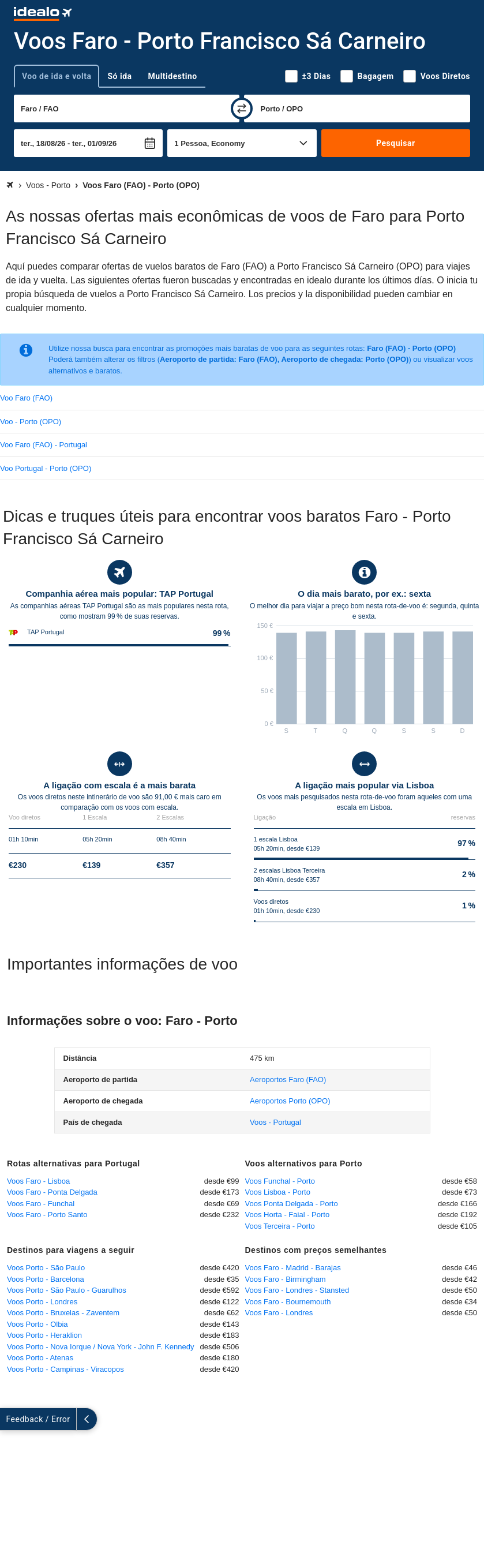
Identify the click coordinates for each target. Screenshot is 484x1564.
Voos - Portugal (275, 1122)
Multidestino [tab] (172, 76)
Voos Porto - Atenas (40, 1357)
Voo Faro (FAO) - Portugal (43, 444)
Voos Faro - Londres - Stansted (297, 1290)
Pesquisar (395, 143)
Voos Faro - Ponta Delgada (52, 1192)
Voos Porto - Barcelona (45, 1279)
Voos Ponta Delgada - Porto (291, 1203)
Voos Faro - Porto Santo (47, 1214)
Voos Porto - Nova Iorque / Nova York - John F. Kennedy (100, 1346)
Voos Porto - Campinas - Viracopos (65, 1369)
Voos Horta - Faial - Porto (287, 1214)
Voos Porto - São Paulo (46, 1267)
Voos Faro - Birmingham (285, 1279)
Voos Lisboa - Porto (277, 1192)
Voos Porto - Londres (42, 1301)
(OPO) (290, 1101)
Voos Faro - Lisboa (38, 1181)
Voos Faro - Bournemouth (288, 1301)
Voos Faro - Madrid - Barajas (293, 1267)
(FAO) (288, 1079)
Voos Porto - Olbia (37, 1324)
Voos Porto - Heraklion (44, 1335)
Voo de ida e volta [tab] (56, 76)
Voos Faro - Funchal (40, 1203)
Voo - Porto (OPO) (30, 421)
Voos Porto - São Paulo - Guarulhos (66, 1290)
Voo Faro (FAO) (26, 398)
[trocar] (242, 108)
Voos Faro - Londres (279, 1312)
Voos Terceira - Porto (280, 1226)
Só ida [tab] (119, 76)
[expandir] (10, 1419)
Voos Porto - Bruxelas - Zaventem (63, 1312)
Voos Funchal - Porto (280, 1181)
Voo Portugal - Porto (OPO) (45, 468)
